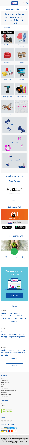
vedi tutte (14, 365)
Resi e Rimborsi (4, 392)
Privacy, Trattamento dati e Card (8, 390)
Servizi (2, 384)
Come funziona (4, 380)
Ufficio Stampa (4, 405)
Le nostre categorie (14, 9)
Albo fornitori (4, 388)
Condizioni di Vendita (6, 394)
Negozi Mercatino (5, 382)
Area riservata (4, 396)
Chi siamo (3, 378)
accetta (14, 442)
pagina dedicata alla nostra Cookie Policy (17, 441)
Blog (2, 386)
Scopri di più (14, 200)
